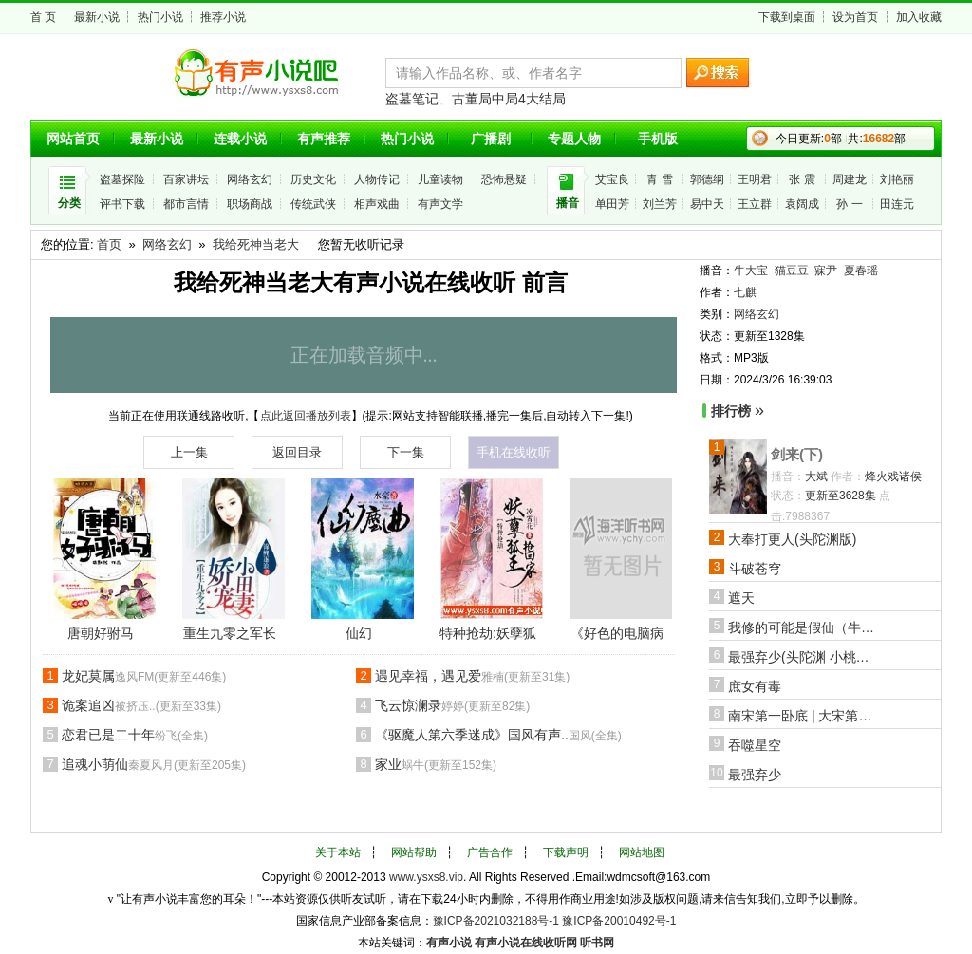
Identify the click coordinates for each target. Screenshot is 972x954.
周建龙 (849, 179)
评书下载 (122, 204)
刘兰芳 (660, 204)
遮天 (741, 598)
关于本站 (338, 852)
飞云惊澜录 (452, 705)
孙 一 (849, 204)
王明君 (755, 179)
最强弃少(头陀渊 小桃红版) (804, 656)
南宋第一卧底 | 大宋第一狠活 (804, 715)
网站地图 (641, 852)
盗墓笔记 (412, 98)
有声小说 (449, 942)
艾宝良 (612, 179)
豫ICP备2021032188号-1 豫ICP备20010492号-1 (555, 920)
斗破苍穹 (754, 568)
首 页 (43, 17)
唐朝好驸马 (100, 633)
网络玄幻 (249, 179)
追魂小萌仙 (154, 764)
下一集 (405, 452)
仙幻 (359, 633)
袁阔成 (802, 204)
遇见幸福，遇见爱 (472, 675)
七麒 (745, 292)
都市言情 (186, 204)
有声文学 (440, 204)
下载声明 (566, 852)
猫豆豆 (792, 270)
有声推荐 (323, 138)
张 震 (801, 179)
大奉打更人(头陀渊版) (792, 539)
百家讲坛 (186, 179)
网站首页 (73, 138)
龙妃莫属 (144, 675)
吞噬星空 (754, 745)
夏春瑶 (861, 270)
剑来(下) (797, 454)
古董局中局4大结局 (509, 98)
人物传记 (377, 179)
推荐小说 (223, 17)
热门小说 (160, 17)
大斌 (816, 476)
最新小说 (97, 17)
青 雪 (659, 179)
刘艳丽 (897, 179)
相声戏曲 (377, 204)
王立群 (755, 204)
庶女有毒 (754, 686)
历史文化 (313, 179)
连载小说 (240, 138)
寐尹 (825, 270)
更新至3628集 (840, 495)
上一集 (189, 452)
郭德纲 (707, 179)
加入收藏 (919, 17)
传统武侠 (313, 204)
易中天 (707, 204)
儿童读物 (440, 179)
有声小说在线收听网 (526, 942)
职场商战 (249, 204)
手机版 (658, 138)
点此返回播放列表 (305, 415)
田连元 (897, 204)
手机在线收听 (514, 452)
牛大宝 (751, 270)
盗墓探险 (122, 179)
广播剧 (491, 138)
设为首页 (855, 17)
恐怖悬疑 (504, 179)
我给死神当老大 (256, 244)
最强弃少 (754, 774)
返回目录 (297, 452)
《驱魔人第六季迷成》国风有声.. (498, 734)
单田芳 (612, 204)
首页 (109, 244)
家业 (435, 764)
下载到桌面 (786, 17)
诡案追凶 (141, 705)
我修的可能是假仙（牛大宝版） (804, 627)
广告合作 (490, 852)
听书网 (597, 942)
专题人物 (574, 138)
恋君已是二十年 (135, 734)
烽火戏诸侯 (893, 476)
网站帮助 (414, 852)
